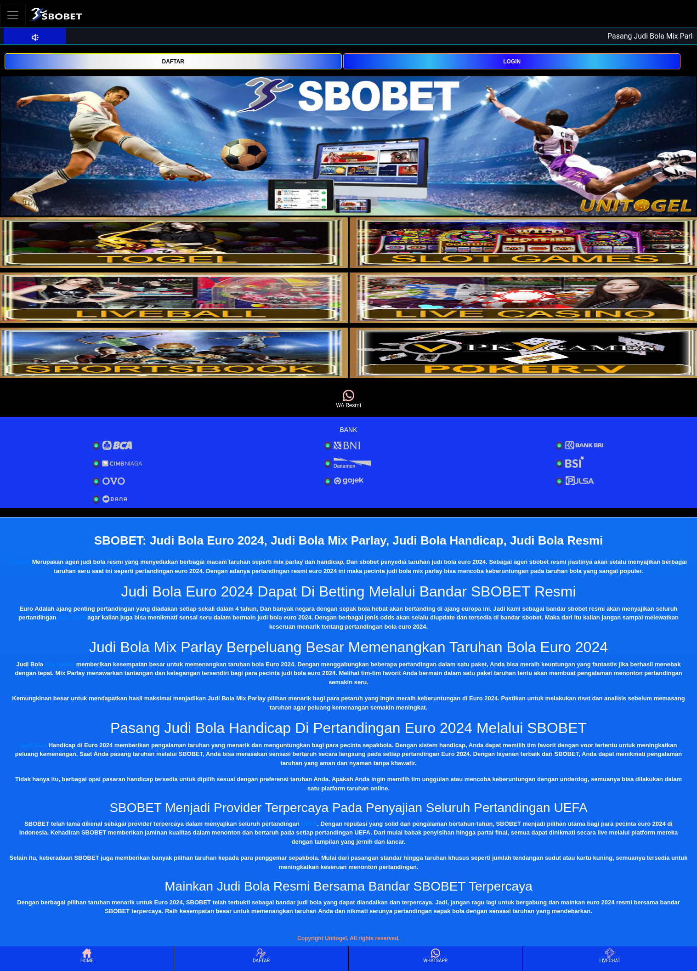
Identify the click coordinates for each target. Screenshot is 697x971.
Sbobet (20, 561)
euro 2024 (72, 617)
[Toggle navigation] (13, 15)
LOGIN (512, 61)
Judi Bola (33, 745)
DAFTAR (173, 61)
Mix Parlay (59, 664)
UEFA (309, 823)
